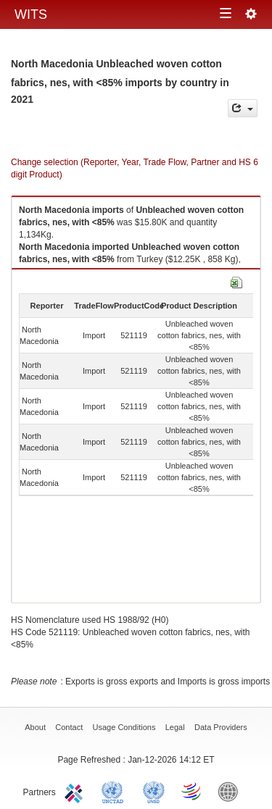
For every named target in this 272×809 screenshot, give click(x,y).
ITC (76, 790)
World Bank (231, 790)
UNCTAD (115, 790)
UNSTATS (153, 790)
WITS (31, 14)
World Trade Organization (192, 790)
